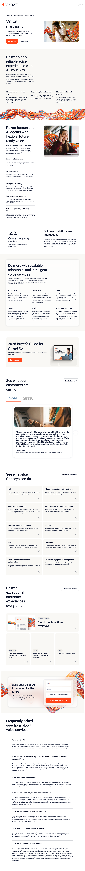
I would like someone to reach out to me (59, 694)
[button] (58, 700)
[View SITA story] (28, 399)
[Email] (58, 683)
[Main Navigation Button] (80, 4)
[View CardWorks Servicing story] (13, 399)
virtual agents (9, 101)
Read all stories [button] (70, 381)
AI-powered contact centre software (23, 15)
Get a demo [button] (25, 41)
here (58, 836)
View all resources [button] (69, 588)
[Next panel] (75, 433)
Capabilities (9, 15)
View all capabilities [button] (69, 475)
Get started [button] (12, 41)
